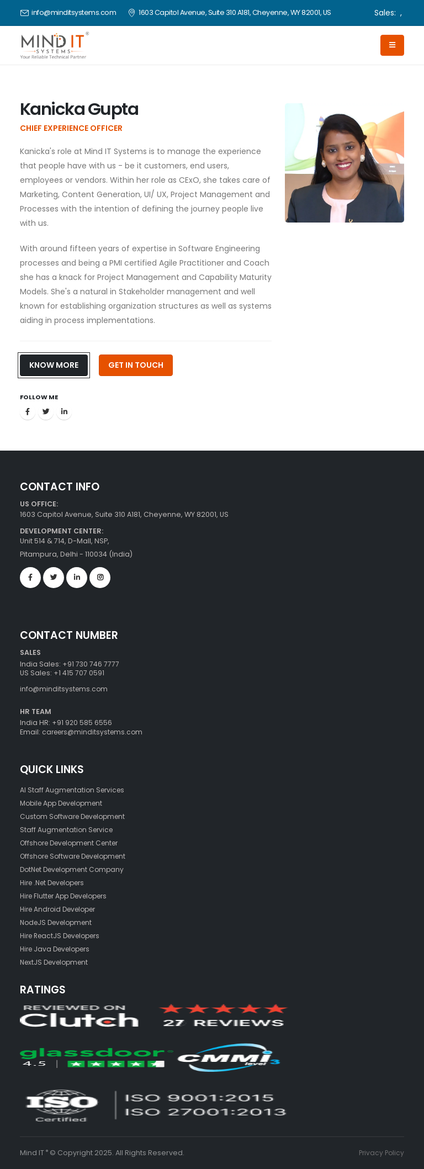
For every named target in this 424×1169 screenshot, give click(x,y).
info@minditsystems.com (73, 12)
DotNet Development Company (76, 869)
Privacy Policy (380, 1152)
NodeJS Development (59, 922)
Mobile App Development (65, 803)
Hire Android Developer (62, 909)
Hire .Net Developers (56, 882)
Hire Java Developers (58, 949)
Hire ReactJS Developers (64, 935)
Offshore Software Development (78, 856)
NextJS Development (57, 962)
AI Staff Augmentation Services (74, 790)
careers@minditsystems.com (94, 732)
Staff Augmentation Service (68, 829)
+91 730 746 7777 (91, 664)
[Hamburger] (392, 45)
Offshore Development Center (74, 843)
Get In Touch (135, 365)
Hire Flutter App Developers (68, 896)
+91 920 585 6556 (81, 722)
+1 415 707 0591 (79, 673)
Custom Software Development (76, 816)
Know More (53, 365)
